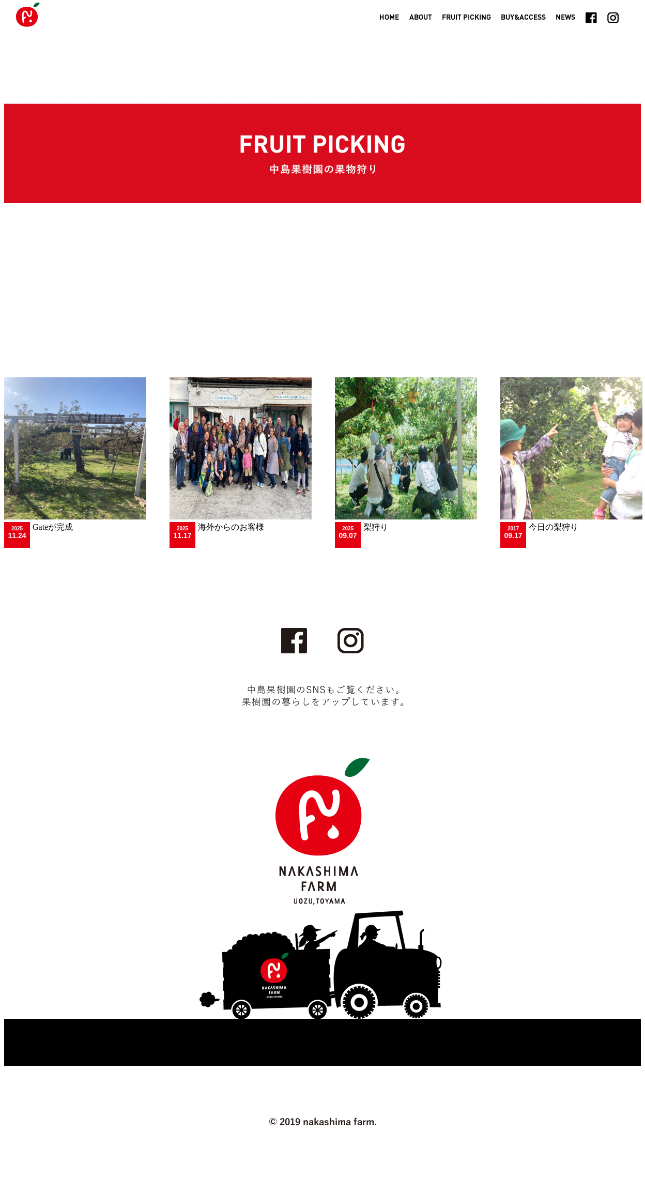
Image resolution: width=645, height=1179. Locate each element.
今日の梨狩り (553, 527)
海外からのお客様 (231, 527)
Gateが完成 (53, 527)
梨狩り (375, 527)
